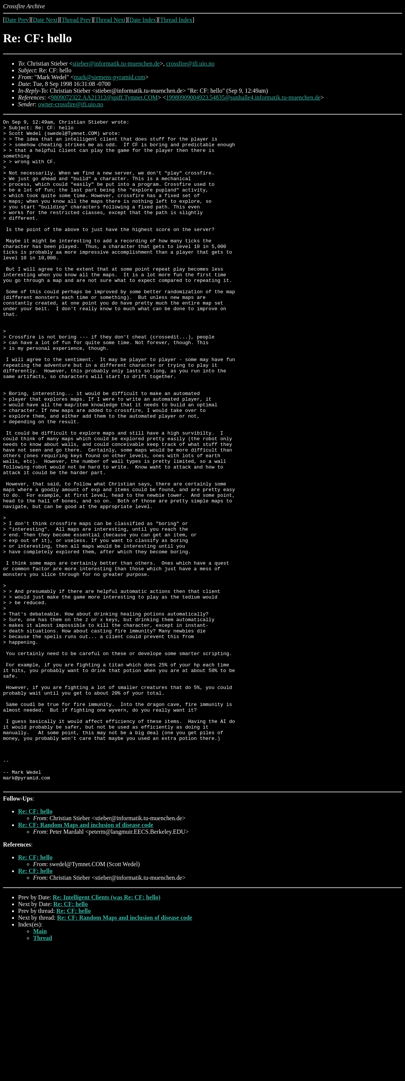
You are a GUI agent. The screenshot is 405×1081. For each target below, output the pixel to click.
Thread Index (176, 20)
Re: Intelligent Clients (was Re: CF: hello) (106, 1030)
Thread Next (110, 20)
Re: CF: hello (35, 945)
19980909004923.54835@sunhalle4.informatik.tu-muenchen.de (243, 97)
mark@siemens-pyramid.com (109, 77)
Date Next (45, 20)
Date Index (142, 20)
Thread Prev (76, 20)
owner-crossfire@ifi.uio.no (70, 104)
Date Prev (17, 20)
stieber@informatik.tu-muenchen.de (116, 63)
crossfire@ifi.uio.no (190, 63)
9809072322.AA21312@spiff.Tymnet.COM (104, 97)
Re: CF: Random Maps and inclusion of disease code (85, 958)
